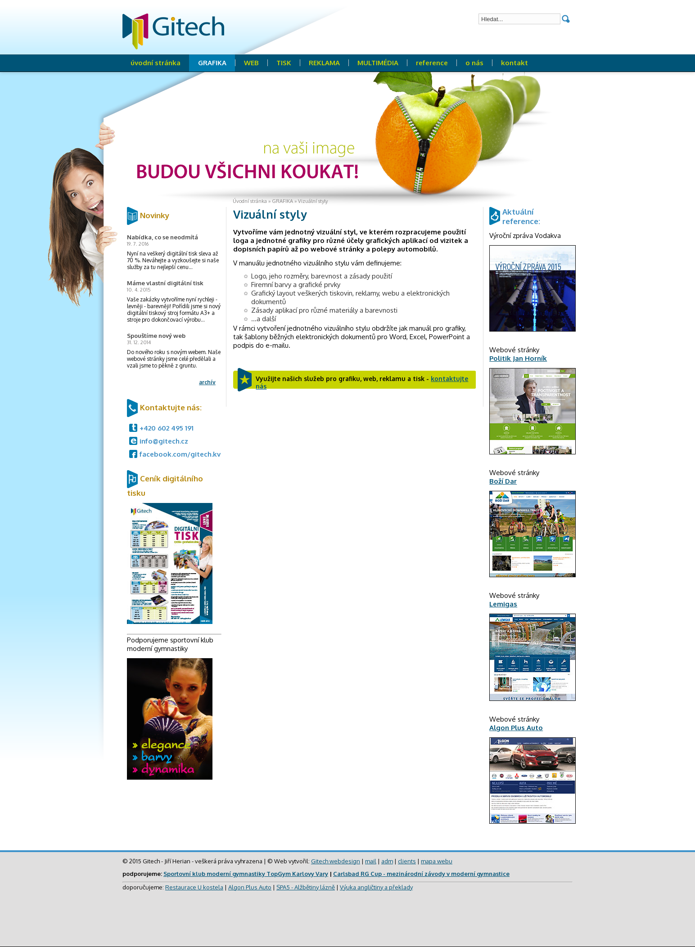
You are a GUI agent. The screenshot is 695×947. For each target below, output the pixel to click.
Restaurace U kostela (194, 887)
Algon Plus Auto (249, 887)
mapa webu (436, 861)
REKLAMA (324, 62)
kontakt (514, 62)
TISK (283, 62)
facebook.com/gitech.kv (180, 454)
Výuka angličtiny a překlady (376, 887)
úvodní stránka (156, 62)
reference (432, 62)
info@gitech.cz (164, 441)
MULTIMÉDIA (377, 62)
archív (207, 382)
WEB (251, 62)
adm (387, 861)
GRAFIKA (212, 62)
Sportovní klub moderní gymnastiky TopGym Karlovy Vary (245, 873)
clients (407, 861)
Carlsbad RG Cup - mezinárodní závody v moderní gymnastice (421, 873)
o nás (474, 62)
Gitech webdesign (335, 861)
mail (370, 861)
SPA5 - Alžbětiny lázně (305, 887)
